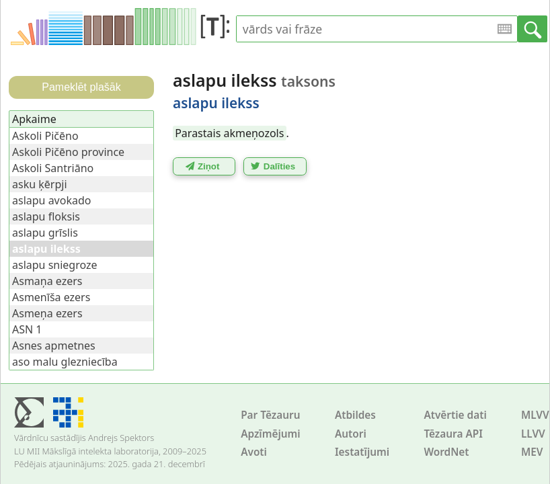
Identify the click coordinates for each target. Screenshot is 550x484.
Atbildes (355, 415)
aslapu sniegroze (54, 264)
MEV (532, 452)
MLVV (535, 415)
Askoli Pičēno (45, 135)
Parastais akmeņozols (229, 133)
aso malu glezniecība (65, 361)
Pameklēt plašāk (81, 87)
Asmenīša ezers (51, 297)
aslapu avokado (51, 200)
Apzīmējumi (271, 434)
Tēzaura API (453, 434)
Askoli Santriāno (52, 168)
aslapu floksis (46, 216)
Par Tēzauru (270, 415)
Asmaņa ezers (47, 281)
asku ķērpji (39, 184)
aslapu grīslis (45, 232)
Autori (350, 434)
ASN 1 (27, 329)
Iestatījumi (362, 452)
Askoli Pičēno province (68, 152)
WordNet (446, 452)
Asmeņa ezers (47, 313)
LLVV (533, 434)
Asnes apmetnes (53, 345)
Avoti (254, 452)
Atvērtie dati (455, 415)
